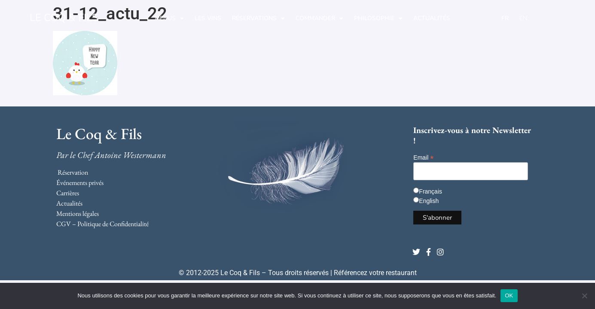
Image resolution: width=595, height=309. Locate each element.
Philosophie (378, 18)
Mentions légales (77, 213)
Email (423, 157)
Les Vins (208, 18)
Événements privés (80, 182)
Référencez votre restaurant (375, 273)
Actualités (431, 18)
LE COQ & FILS (64, 17)
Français (430, 191)
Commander (319, 18)
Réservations (258, 18)
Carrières (67, 192)
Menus (169, 18)
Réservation (73, 172)
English (429, 200)
